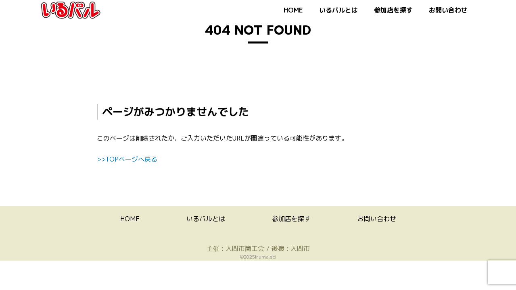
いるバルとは (338, 10)
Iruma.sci (265, 256)
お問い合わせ (448, 10)
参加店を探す (393, 10)
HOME (293, 10)
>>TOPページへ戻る (127, 159)
